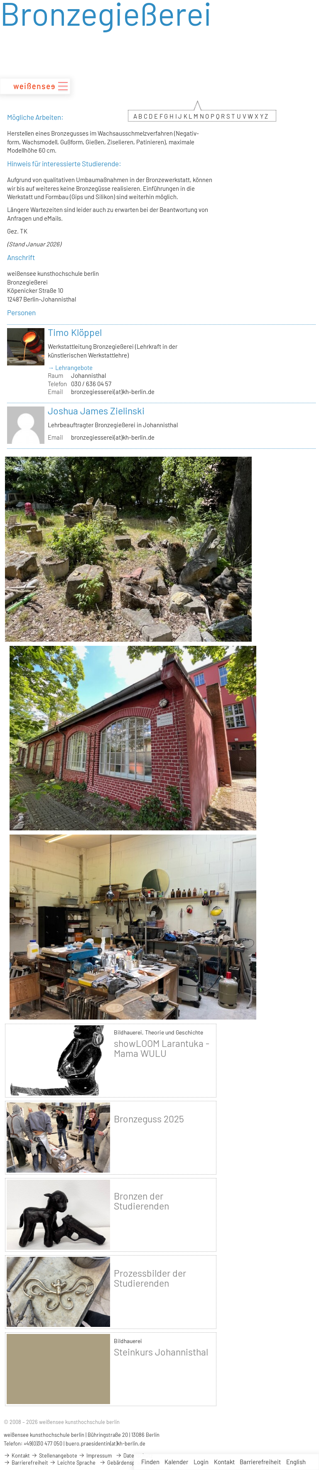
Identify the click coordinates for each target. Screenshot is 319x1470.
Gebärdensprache (123, 1462)
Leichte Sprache (72, 1462)
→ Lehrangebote (70, 367)
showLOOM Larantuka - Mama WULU (161, 1048)
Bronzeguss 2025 (149, 1119)
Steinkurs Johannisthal (161, 1352)
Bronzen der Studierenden (141, 1201)
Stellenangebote (54, 1455)
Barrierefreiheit (260, 1461)
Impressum (95, 1455)
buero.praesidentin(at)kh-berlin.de (105, 1443)
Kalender (176, 1461)
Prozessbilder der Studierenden (150, 1278)
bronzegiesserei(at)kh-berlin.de (113, 391)
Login (201, 1461)
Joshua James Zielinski (96, 410)
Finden (150, 1461)
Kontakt (224, 1461)
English (296, 1461)
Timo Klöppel (75, 332)
